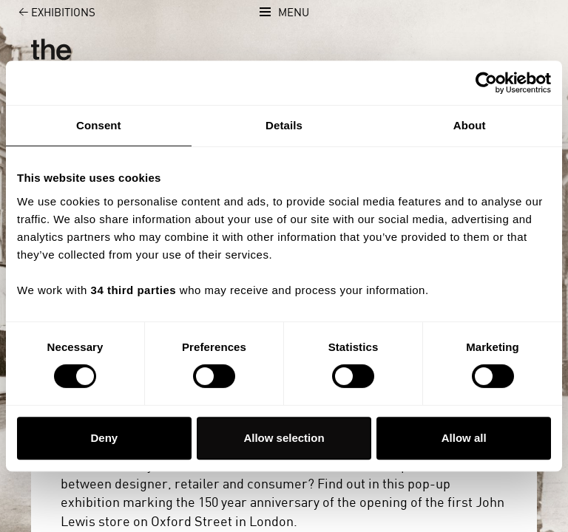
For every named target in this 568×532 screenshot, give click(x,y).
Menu (293, 12)
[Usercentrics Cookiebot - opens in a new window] (486, 83)
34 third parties (134, 290)
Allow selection (283, 438)
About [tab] (469, 125)
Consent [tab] (98, 125)
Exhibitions (48, 12)
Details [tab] (284, 125)
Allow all (464, 438)
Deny (104, 438)
